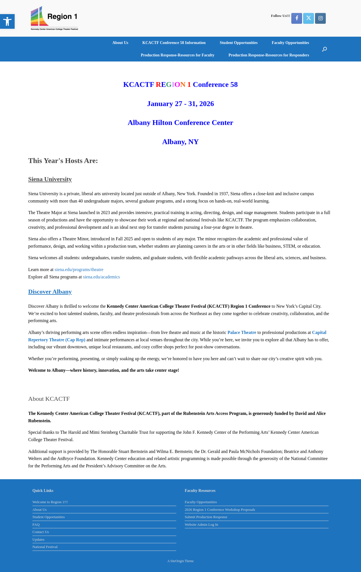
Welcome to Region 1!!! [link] (50, 502)
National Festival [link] (45, 547)
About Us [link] (120, 43)
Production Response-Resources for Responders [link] (268, 55)
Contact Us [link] (40, 532)
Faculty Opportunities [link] (290, 43)
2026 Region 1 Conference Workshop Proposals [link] (220, 509)
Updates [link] (38, 539)
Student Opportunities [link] (238, 43)
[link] (7, 21)
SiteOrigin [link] (177, 561)
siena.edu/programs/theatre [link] (79, 269)
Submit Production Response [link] (206, 517)
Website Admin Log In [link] (201, 524)
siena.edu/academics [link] (101, 276)
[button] (324, 49)
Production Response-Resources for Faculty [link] (177, 55)
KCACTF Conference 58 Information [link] (174, 43)
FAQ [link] (35, 524)
